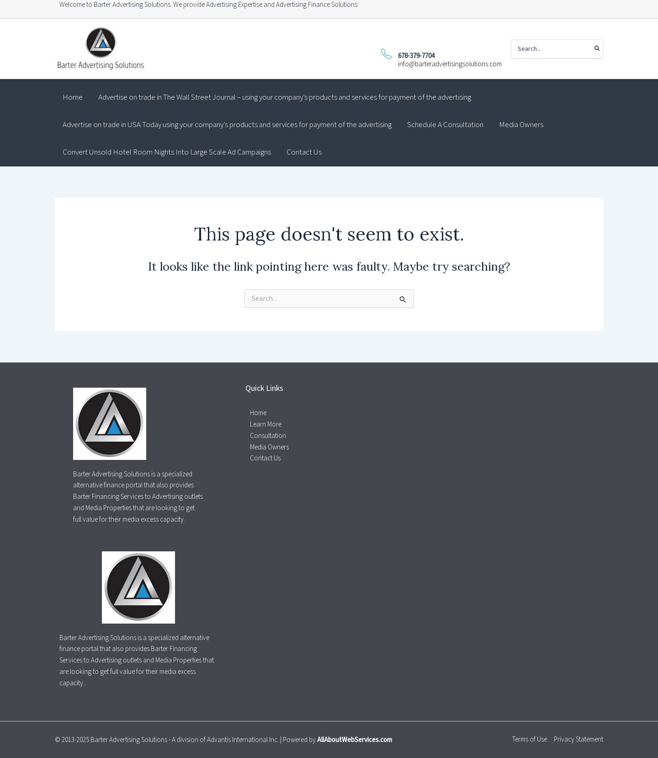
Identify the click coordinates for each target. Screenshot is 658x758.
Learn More (265, 424)
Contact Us (265, 458)
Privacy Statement (578, 739)
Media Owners (269, 447)
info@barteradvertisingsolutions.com (450, 64)
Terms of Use (529, 739)
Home (258, 413)
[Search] (598, 49)
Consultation (268, 436)
